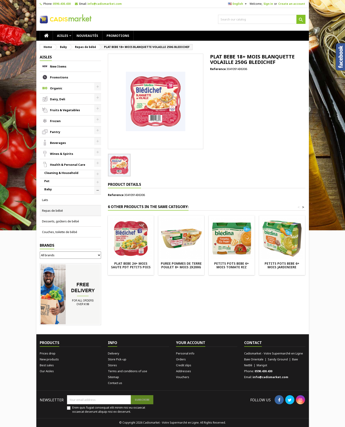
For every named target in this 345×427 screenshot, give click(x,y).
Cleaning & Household (61, 173)
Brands (47, 245)
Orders (181, 359)
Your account (190, 342)
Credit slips (183, 365)
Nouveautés (87, 35)
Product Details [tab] (124, 184)
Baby (48, 189)
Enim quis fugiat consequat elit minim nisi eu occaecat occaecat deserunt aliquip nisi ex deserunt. (108, 409)
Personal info (185, 353)
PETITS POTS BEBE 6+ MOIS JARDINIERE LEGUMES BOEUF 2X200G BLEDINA (282, 268)
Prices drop (47, 353)
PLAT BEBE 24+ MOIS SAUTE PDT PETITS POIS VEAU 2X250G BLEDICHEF (131, 267)
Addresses (183, 371)
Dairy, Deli (57, 99)
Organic (56, 88)
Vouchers (182, 377)
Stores (112, 365)
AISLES (62, 35)
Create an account (291, 4)
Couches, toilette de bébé (59, 232)
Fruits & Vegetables (65, 110)
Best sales (47, 365)
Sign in (268, 4)
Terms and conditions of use (127, 371)
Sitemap (113, 377)
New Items (58, 66)
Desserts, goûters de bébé (60, 221)
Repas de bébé (52, 210)
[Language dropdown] (238, 4)
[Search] (261, 19)
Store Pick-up (117, 359)
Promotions (118, 35)
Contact (253, 342)
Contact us (115, 383)
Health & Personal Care (67, 165)
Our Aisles (47, 371)
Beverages (58, 143)
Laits (45, 200)
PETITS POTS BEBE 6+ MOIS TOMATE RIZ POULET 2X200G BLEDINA (231, 267)
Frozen (55, 121)
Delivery (113, 353)
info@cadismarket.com (104, 4)
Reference (218, 69)
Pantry (55, 132)
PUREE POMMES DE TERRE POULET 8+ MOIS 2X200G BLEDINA (181, 267)
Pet (47, 181)
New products (49, 359)
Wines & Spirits (61, 154)
